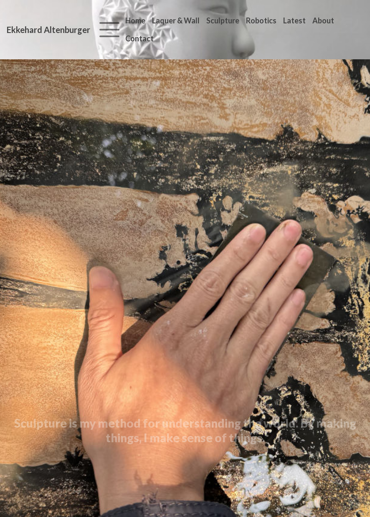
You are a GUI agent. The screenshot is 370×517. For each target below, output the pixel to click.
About (323, 20)
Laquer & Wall (176, 20)
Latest (294, 20)
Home (135, 20)
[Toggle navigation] (109, 29)
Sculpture (222, 20)
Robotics (261, 20)
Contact (139, 38)
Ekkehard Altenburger (48, 30)
